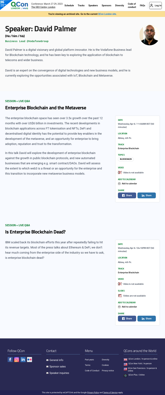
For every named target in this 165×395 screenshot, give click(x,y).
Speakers (93, 5)
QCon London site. (107, 14)
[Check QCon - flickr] (29, 359)
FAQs (142, 5)
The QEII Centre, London (43, 7)
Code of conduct (132, 5)
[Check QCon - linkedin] (23, 359)
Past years (89, 360)
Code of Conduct (92, 371)
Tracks (81, 5)
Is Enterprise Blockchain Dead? (35, 231)
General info (56, 360)
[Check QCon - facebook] (10, 359)
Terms (87, 365)
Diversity (119, 5)
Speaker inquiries (59, 373)
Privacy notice (108, 371)
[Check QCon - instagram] (16, 359)
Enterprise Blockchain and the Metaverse (45, 107)
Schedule (69, 5)
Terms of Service (110, 392)
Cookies (105, 365)
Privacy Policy (93, 392)
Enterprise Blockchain (128, 148)
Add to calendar (129, 183)
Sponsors (106, 5)
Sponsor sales (57, 366)
